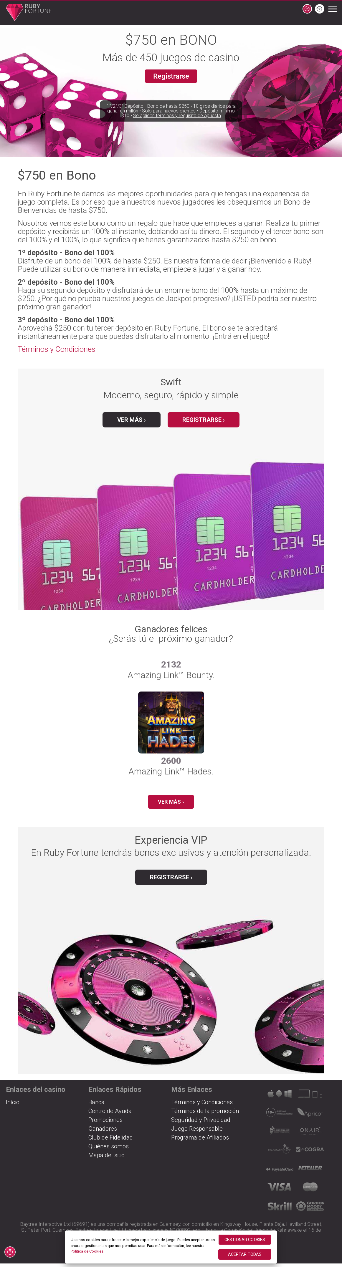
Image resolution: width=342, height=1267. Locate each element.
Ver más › (131, 419)
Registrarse (171, 77)
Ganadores (102, 1132)
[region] (171, 1246)
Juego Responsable (197, 1132)
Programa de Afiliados (200, 1141)
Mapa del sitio (106, 1158)
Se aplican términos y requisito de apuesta (177, 129)
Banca (96, 1105)
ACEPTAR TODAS (245, 1254)
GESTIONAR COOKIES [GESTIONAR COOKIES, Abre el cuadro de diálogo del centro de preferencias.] (244, 1239)
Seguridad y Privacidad (200, 1123)
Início (12, 1105)
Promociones (105, 1123)
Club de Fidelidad (110, 1141)
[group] (171, 740)
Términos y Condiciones (56, 349)
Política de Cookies (87, 1251)
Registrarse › (203, 419)
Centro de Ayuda (110, 1114)
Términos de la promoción (205, 1114)
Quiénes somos (108, 1149)
